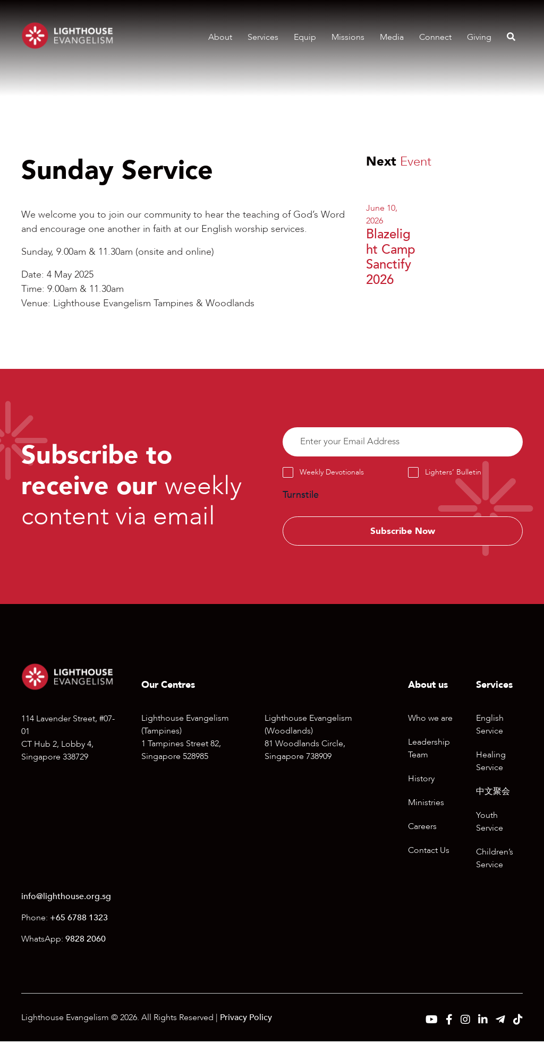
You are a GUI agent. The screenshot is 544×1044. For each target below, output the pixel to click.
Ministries (426, 806)
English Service (490, 727)
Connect (435, 37)
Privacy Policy (246, 1020)
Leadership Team (429, 751)
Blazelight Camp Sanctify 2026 (390, 257)
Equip (305, 37)
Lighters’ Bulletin (453, 474)
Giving (479, 37)
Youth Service (489, 825)
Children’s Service (494, 861)
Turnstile (301, 496)
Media (392, 37)
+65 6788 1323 (79, 920)
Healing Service (491, 764)
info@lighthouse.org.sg (66, 899)
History (421, 782)
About (220, 37)
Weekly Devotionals (332, 474)
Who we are (430, 721)
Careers (422, 829)
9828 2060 (85, 941)
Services (263, 37)
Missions (348, 37)
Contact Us (428, 853)
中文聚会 (493, 794)
